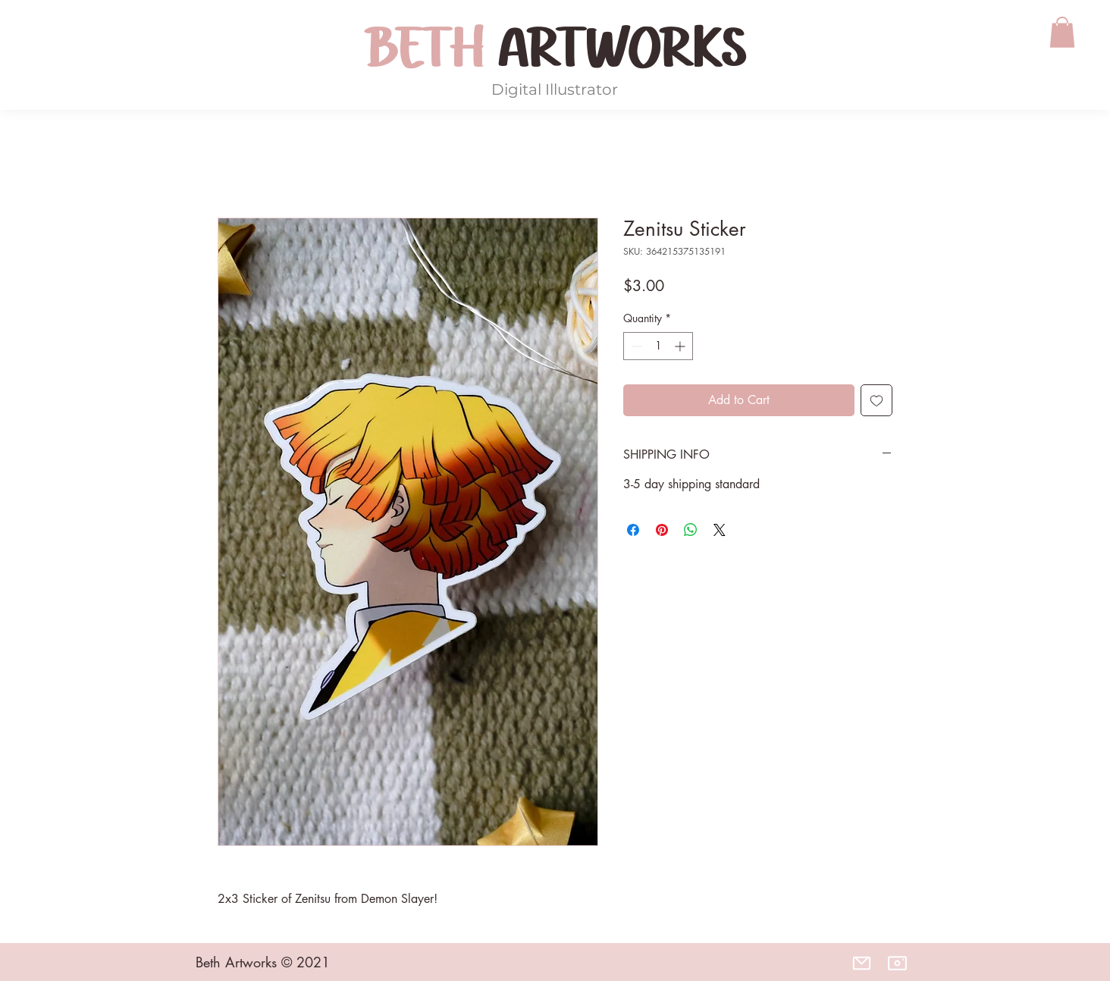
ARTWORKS (621, 49)
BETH (430, 49)
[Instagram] (897, 963)
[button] (1062, 32)
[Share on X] (719, 530)
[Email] (861, 963)
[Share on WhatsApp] (691, 530)
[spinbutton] (658, 346)
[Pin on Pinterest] (662, 530)
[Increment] (681, 346)
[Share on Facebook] (633, 530)
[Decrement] (635, 346)
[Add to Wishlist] (876, 400)
